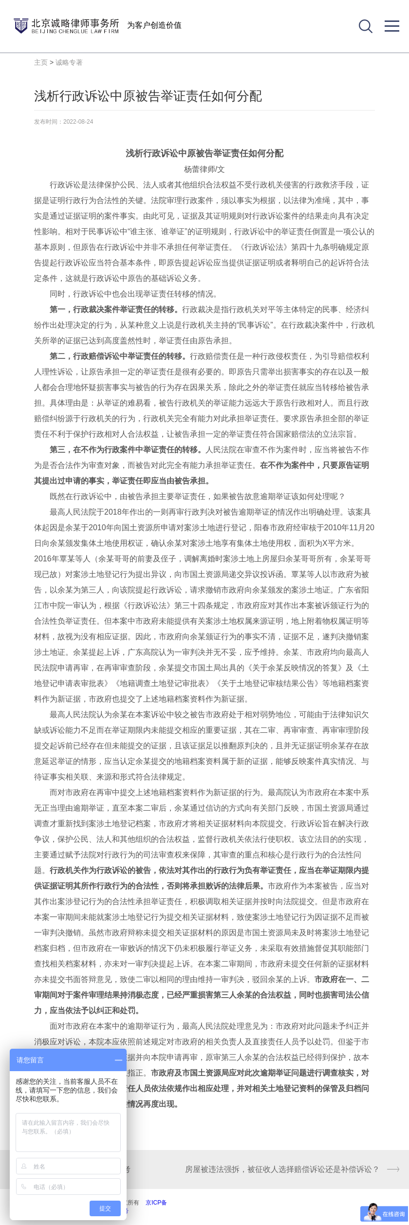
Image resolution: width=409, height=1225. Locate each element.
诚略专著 (69, 62)
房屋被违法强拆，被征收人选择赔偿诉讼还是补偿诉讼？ (282, 1169)
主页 (41, 62)
